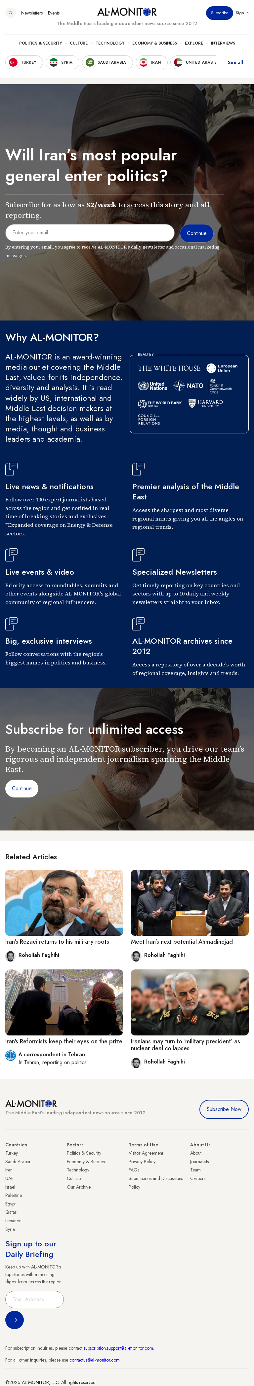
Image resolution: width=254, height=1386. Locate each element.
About (195, 1153)
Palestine (13, 1195)
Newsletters (32, 13)
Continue (22, 788)
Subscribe (219, 13)
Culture (79, 43)
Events (54, 13)
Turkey (11, 1153)
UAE (9, 1178)
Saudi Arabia (17, 1161)
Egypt (10, 1203)
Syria (10, 1229)
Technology (110, 43)
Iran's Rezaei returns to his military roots (57, 941)
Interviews (223, 43)
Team (195, 1169)
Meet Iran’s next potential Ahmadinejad (182, 941)
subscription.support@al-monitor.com (118, 1348)
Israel (10, 1187)
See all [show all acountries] (235, 62)
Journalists (199, 1161)
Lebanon (13, 1220)
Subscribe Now (224, 1109)
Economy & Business (154, 43)
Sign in (242, 13)
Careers (197, 1178)
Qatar (11, 1212)
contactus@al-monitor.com (94, 1360)
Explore (194, 43)
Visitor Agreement (146, 1153)
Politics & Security (40, 43)
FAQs (134, 1169)
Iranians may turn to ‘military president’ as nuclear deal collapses (185, 1045)
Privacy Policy (142, 1161)
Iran (9, 1169)
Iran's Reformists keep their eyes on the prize (63, 1041)
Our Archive (79, 1187)
